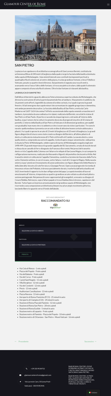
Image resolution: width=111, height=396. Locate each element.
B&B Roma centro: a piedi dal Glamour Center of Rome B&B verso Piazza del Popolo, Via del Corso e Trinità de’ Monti (81, 380)
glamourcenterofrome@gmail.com (37, 375)
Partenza (23, 239)
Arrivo (21, 225)
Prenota (25, 254)
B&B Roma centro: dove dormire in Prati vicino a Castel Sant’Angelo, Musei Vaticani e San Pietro (81, 369)
